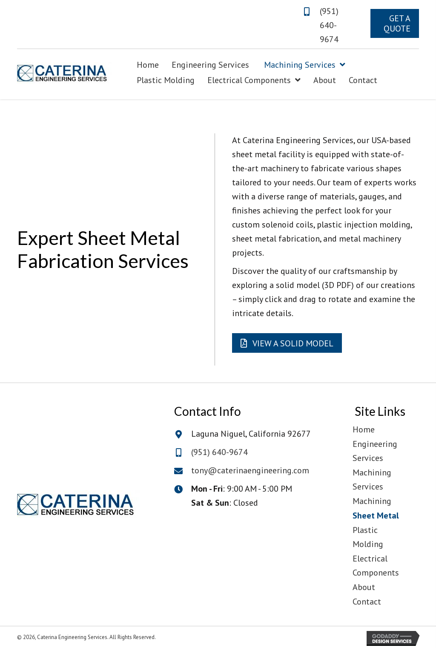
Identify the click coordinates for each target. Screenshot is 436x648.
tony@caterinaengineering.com (250, 470)
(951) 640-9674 (329, 25)
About (364, 587)
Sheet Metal (376, 515)
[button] (394, 23)
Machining (372, 501)
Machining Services (372, 479)
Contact (367, 601)
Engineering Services (375, 451)
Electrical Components (376, 565)
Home (364, 429)
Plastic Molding (368, 537)
